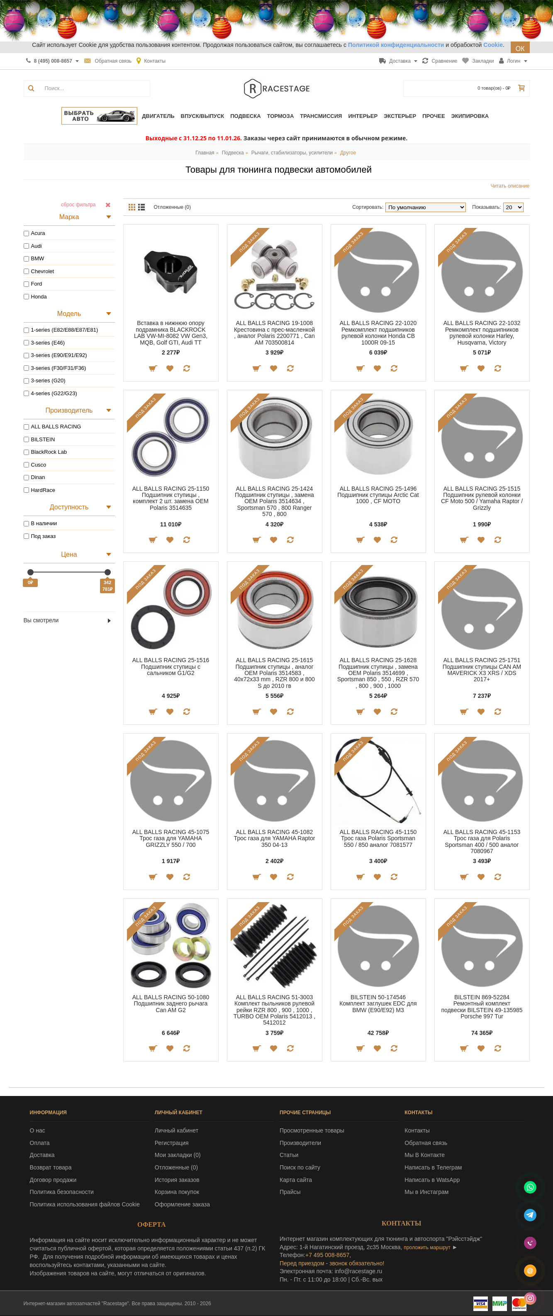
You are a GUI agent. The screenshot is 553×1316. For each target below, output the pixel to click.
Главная (204, 153)
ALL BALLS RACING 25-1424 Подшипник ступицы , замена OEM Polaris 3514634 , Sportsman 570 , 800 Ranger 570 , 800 (274, 501)
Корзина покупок (177, 1192)
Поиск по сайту (300, 1167)
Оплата (40, 1143)
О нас (37, 1130)
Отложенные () (176, 1167)
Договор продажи (53, 1180)
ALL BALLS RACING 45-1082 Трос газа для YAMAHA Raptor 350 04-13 (274, 838)
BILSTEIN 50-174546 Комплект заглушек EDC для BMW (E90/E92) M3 (378, 1003)
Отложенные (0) (172, 207)
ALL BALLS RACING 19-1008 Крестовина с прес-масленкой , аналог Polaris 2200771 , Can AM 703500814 (274, 332)
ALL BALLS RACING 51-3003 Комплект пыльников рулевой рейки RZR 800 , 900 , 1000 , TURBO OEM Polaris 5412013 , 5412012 (275, 1010)
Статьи (289, 1155)
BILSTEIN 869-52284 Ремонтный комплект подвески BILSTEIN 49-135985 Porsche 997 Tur (481, 1007)
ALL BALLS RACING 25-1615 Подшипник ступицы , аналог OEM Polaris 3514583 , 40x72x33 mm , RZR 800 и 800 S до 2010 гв (274, 673)
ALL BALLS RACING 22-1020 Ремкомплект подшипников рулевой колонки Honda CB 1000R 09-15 (378, 332)
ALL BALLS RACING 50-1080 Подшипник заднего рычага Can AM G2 (170, 1003)
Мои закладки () (178, 1155)
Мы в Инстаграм (426, 1192)
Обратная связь (425, 1143)
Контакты (416, 1130)
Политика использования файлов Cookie (85, 1204)
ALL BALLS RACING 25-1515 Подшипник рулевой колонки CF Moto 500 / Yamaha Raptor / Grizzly (482, 498)
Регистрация (172, 1143)
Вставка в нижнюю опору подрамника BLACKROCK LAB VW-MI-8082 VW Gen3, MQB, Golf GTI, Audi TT (170, 332)
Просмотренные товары (312, 1130)
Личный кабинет (176, 1130)
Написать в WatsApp (432, 1180)
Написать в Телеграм (433, 1167)
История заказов (177, 1180)
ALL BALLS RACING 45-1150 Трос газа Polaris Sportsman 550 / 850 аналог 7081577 (378, 838)
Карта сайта (296, 1180)
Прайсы (290, 1192)
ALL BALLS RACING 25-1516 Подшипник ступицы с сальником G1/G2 (170, 666)
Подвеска (233, 153)
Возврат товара (51, 1167)
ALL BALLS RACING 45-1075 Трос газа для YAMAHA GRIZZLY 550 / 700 (170, 838)
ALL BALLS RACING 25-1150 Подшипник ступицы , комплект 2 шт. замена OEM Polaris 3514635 (170, 498)
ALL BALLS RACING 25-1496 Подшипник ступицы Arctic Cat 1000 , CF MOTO (378, 495)
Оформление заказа (182, 1204)
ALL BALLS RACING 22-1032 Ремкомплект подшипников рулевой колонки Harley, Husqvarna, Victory (481, 332)
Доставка (42, 1155)
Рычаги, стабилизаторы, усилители (292, 153)
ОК (520, 48)
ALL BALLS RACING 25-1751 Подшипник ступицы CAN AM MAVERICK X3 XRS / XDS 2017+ (482, 669)
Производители (300, 1143)
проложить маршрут (427, 1247)
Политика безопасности (62, 1192)
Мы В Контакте (424, 1155)
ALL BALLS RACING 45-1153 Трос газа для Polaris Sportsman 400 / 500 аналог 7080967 (481, 841)
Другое (348, 153)
